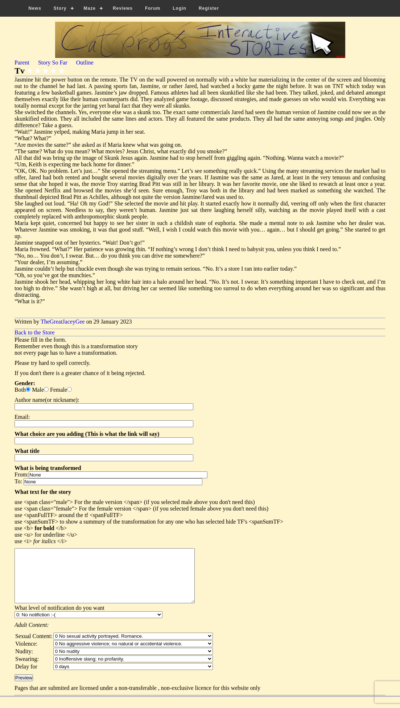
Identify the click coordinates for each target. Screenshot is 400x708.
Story (60, 8)
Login (179, 8)
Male (38, 390)
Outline (85, 62)
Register (209, 8)
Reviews (123, 8)
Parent (22, 62)
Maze (90, 8)
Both (20, 390)
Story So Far (52, 62)
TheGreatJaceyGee (63, 321)
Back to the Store (35, 332)
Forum (152, 8)
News (35, 8)
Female (58, 390)
